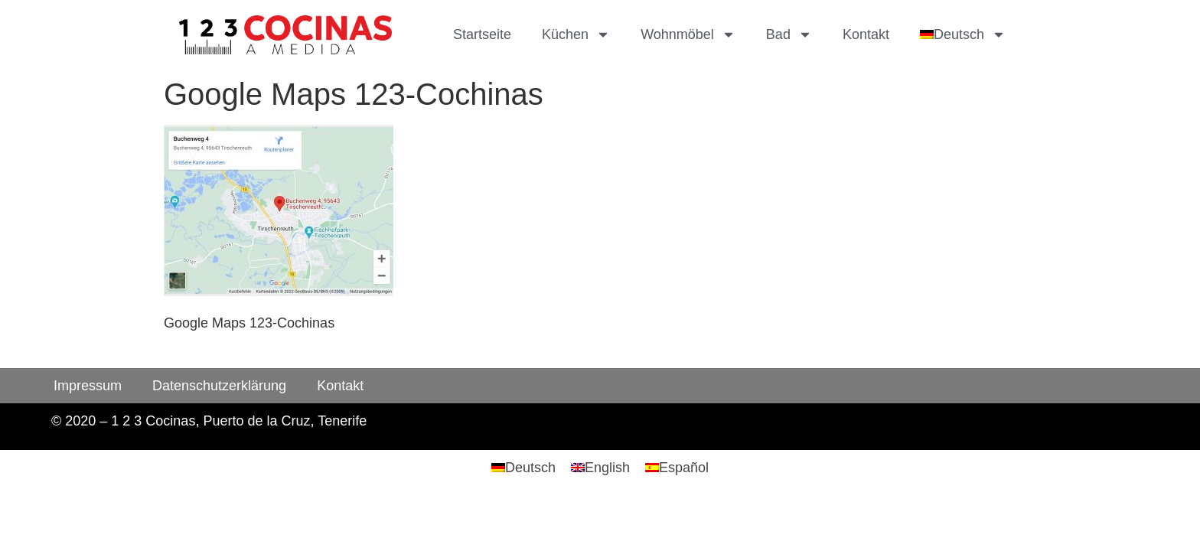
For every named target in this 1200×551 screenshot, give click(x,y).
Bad (789, 34)
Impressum (88, 385)
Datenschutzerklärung (219, 385)
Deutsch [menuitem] (530, 467)
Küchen (576, 34)
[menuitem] (963, 34)
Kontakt (866, 34)
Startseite (482, 34)
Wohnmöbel (688, 34)
